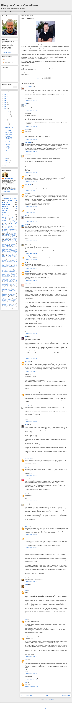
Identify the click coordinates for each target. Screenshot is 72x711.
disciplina (14, 228)
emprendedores (12, 225)
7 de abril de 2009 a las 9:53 (31, 679)
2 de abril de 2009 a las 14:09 (31, 190)
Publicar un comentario (28, 689)
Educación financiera (6, 213)
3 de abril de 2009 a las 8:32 (31, 390)
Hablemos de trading (53, 11)
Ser (3, 285)
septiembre (8, 116)
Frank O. (27, 526)
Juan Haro (5, 222)
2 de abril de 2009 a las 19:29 (31, 253)
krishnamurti (5, 244)
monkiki (26, 502)
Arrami (26, 154)
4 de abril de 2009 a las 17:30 (31, 523)
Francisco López (13, 280)
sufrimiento (6, 234)
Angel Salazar (28, 142)
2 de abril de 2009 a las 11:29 (31, 110)
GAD (3, 261)
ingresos (4, 298)
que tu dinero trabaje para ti (9, 257)
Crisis (12, 220)
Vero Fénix (27, 283)
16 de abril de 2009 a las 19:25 (31, 686)
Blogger (45, 708)
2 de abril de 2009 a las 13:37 (31, 172)
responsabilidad (6, 246)
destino (13, 289)
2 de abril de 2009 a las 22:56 (31, 358)
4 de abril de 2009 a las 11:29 (31, 491)
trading (4, 217)
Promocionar (12, 282)
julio (6, 119)
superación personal (6, 276)
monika (26, 424)
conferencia (7, 252)
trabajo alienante (11, 306)
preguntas (9, 256)
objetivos (11, 301)
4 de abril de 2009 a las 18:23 (31, 534)
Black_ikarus (28, 184)
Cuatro (12, 219)
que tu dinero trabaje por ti (8, 245)
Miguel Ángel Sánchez (30, 256)
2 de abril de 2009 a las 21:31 (31, 268)
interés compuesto (9, 229)
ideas (6, 296)
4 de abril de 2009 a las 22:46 (31, 581)
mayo (6, 124)
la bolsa (13, 244)
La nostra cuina (8, 132)
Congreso (13, 260)
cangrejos (4, 267)
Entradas (6, 59)
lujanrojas (27, 271)
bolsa (12, 217)
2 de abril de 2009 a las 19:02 (31, 240)
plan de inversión (5, 274)
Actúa (9, 277)
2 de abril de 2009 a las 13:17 (31, 151)
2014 (5, 98)
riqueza (13, 246)
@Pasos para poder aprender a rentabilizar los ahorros (9, 138)
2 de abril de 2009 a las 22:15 (31, 280)
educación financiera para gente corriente (9, 240)
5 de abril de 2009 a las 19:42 (31, 617)
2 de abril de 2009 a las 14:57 (31, 212)
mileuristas (4, 301)
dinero (6, 239)
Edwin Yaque (28, 458)
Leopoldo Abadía (8, 281)
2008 (5, 165)
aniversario (35, 80)
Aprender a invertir (9, 198)
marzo (6, 158)
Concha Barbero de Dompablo (31, 392)
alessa (26, 224)
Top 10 (8, 285)
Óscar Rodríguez (28, 86)
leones (12, 216)
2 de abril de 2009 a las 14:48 (31, 206)
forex (3, 269)
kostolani (9, 298)
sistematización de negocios (8, 275)
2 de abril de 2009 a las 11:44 (31, 126)
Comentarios (6, 62)
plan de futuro (12, 303)
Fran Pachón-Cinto (29, 209)
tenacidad (13, 305)
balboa (9, 286)
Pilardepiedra (28, 242)
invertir (3, 255)
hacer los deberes (6, 295)
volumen (4, 308)
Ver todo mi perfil (6, 191)
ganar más (4, 294)
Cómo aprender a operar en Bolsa (23, 11)
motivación (6, 204)
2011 (5, 104)
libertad (9, 270)
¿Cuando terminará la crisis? (8, 147)
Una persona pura (9, 134)
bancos (4, 232)
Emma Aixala (5, 280)
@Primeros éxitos (9, 150)
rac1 (6, 223)
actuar (13, 285)
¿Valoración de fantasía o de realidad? (8, 143)
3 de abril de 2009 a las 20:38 (31, 421)
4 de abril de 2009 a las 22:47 (31, 587)
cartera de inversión (6, 288)
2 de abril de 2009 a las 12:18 (31, 139)
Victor (26, 215)
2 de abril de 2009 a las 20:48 (31, 259)
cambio (13, 286)
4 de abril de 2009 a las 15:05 (31, 500)
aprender (15, 251)
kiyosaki (12, 243)
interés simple (9, 269)
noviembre (7, 111)
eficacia (4, 290)
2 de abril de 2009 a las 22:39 (31, 333)
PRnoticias (9, 308)
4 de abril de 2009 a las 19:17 (31, 575)
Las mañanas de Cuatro (9, 248)
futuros (4, 216)
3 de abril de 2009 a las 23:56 (31, 455)
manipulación (14, 233)
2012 (5, 102)
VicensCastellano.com (11, 189)
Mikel (26, 590)
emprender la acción (12, 290)
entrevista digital (7, 291)
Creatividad (5, 228)
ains (26, 619)
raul (26, 262)
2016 (5, 94)
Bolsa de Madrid (5, 260)
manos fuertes (11, 255)
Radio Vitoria (12, 284)
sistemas (6, 305)
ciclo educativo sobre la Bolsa (9, 238)
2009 (5, 108)
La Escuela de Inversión (9, 208)
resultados (13, 274)
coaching (14, 222)
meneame (4, 272)
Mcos (26, 467)
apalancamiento (6, 251)
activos (4, 235)
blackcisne (27, 361)
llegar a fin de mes (6, 299)
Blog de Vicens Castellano (19, 5)
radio (16, 304)
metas (14, 272)
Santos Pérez (28, 405)
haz (13, 295)
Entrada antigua (66, 695)
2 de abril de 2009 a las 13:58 (31, 181)
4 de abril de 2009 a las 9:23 (31, 475)
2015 (5, 96)
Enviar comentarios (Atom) (48, 699)
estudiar (5, 293)
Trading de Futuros (6, 52)
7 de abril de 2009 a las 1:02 (31, 673)
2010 (5, 106)
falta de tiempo (12, 293)
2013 (5, 100)
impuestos (12, 296)
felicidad (4, 243)
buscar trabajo (12, 266)
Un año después (8, 156)
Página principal (8, 11)
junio (6, 122)
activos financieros (11, 264)
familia (13, 267)
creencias (14, 252)
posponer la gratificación (7, 304)
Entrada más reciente (26, 695)
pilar (26, 336)
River (26, 659)
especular (15, 291)
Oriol (26, 103)
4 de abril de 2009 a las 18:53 (31, 547)
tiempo (3, 306)
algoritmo (4, 286)
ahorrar (4, 220)
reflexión (4, 219)
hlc (16, 295)
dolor (9, 267)
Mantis (26, 577)
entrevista (5, 206)
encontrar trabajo (12, 232)
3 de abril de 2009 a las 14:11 (31, 403)
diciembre (7, 110)
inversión (6, 233)
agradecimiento (29, 80)
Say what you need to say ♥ (31, 636)
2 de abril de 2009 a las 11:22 (31, 100)
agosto (7, 118)
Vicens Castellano (8, 178)
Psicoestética (5, 284)
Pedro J (26, 175)
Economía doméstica (8, 230)
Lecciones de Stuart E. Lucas (9, 153)
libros (14, 298)
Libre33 (26, 478)
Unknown (27, 129)
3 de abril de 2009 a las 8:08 (31, 371)
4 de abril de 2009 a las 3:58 (31, 465)
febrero (7, 160)
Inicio (47, 695)
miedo (3, 256)
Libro (13, 234)
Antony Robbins (11, 259)
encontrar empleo (9, 254)
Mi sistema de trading (40, 11)
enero (6, 162)
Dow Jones (13, 279)
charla (13, 236)
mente (9, 272)
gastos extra (12, 294)
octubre (7, 114)
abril (6, 126)
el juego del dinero (9, 241)
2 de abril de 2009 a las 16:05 (31, 221)
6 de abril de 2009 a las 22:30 (31, 634)
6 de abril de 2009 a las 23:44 (31, 656)
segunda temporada (7, 248)
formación (9, 226)
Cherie (26, 193)
